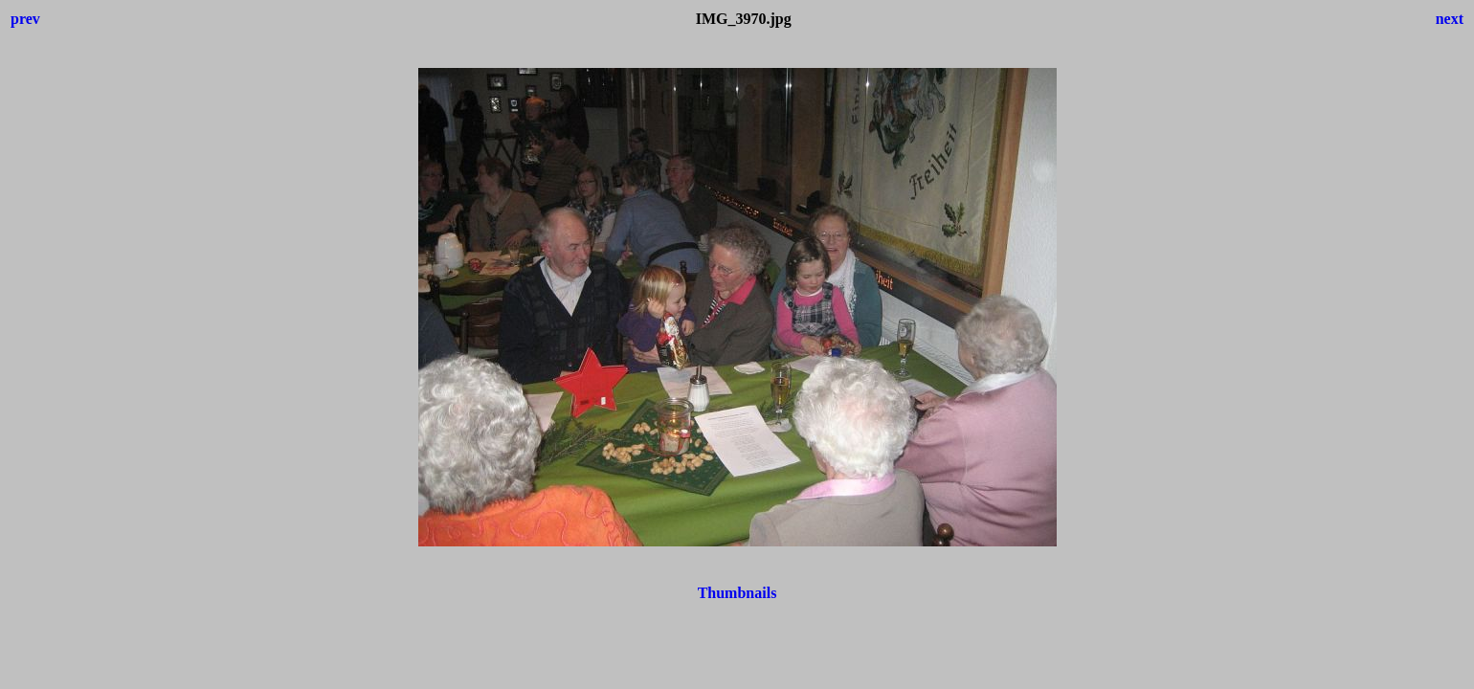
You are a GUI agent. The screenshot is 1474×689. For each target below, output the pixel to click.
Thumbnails (737, 593)
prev (25, 19)
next (1449, 19)
